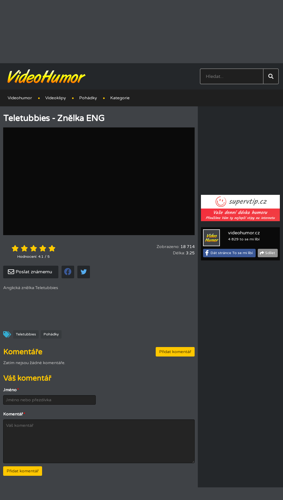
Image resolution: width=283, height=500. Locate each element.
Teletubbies (26, 334)
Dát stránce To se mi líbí (231, 253)
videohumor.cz (244, 233)
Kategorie (120, 98)
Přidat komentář (175, 351)
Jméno (11, 390)
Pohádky (88, 98)
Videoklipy (55, 98)
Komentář (14, 414)
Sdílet (270, 253)
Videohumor (20, 98)
